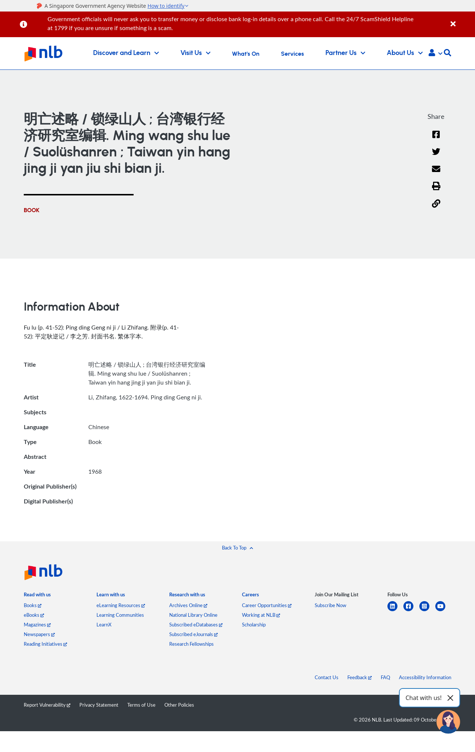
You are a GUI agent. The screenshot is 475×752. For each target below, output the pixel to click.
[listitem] (37, 596)
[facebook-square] (411, 610)
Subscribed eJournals (193, 634)
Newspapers (39, 634)
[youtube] (443, 610)
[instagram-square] (427, 610)
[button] (435, 53)
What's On (245, 54)
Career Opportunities (267, 605)
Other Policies (179, 704)
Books (33, 605)
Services (292, 54)
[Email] (436, 173)
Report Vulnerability (47, 704)
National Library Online (193, 615)
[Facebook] (436, 139)
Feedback (359, 677)
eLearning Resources (120, 605)
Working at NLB (261, 615)
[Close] (461, 20)
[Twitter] (436, 156)
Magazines (37, 624)
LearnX (103, 624)
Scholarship (254, 624)
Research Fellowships (191, 644)
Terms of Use (141, 704)
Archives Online (188, 605)
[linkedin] (395, 610)
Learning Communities (120, 615)
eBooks (34, 615)
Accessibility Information (425, 677)
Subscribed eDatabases (196, 624)
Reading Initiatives (45, 644)
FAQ (385, 677)
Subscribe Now (330, 605)
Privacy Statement (98, 704)
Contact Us (326, 677)
